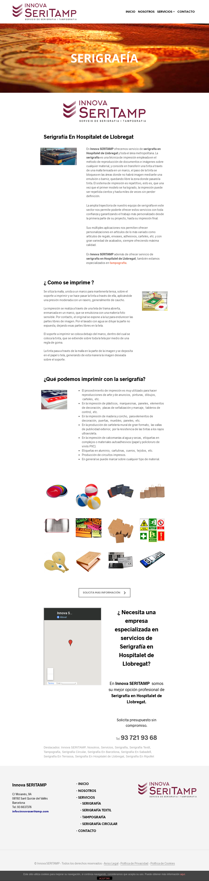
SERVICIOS (164, 11)
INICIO (130, 11)
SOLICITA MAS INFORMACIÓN (104, 601)
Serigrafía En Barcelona (103, 752)
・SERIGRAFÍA (90, 803)
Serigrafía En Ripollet (140, 756)
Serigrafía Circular (74, 752)
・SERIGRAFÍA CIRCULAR (98, 824)
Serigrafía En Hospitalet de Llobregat (99, 756)
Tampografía (52, 752)
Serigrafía (121, 747)
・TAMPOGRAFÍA (92, 817)
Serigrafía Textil (139, 747)
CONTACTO (186, 11)
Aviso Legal (111, 863)
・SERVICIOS (85, 797)
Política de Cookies (162, 863)
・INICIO (82, 784)
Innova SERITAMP (73, 747)
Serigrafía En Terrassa (58, 756)
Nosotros (93, 747)
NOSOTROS (146, 11)
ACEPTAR (104, 878)
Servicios (107, 747)
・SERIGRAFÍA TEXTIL (95, 810)
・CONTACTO (85, 831)
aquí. (183, 874)
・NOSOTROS (85, 791)
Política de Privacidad (134, 863)
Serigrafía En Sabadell (136, 752)
